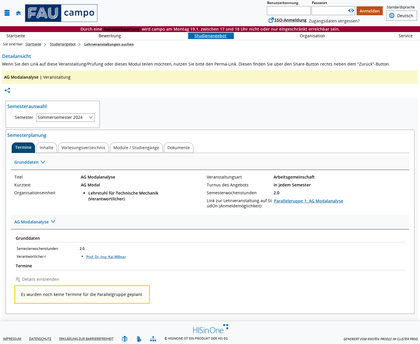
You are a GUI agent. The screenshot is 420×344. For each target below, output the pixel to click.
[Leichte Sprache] (124, 339)
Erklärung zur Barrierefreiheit (86, 338)
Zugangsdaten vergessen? (334, 21)
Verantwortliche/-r (31, 256)
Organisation (309, 35)
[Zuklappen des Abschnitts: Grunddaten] (210, 163)
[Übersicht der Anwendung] (153, 339)
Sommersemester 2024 (60, 117)
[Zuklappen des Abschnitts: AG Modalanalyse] (210, 222)
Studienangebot (207, 35)
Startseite (15, 35)
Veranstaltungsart (224, 177)
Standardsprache (401, 7)
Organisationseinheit (34, 192)
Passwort (319, 2)
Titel (18, 177)
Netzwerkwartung (122, 29)
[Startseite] (18, 12)
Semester (24, 117)
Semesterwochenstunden (232, 192)
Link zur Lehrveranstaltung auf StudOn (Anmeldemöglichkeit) (239, 203)
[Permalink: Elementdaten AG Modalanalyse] (7, 90)
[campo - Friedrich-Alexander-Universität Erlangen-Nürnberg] (61, 13)
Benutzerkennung (282, 2)
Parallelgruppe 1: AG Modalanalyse (308, 201)
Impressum (12, 338)
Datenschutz (40, 338)
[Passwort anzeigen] (351, 11)
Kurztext (22, 185)
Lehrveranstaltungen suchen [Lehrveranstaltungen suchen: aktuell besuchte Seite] (109, 44)
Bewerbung (106, 35)
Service (402, 35)
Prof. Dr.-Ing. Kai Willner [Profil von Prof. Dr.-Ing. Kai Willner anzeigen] (106, 256)
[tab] (23, 147)
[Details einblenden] (38, 279)
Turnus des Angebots (228, 185)
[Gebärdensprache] (139, 339)
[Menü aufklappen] (7, 13)
